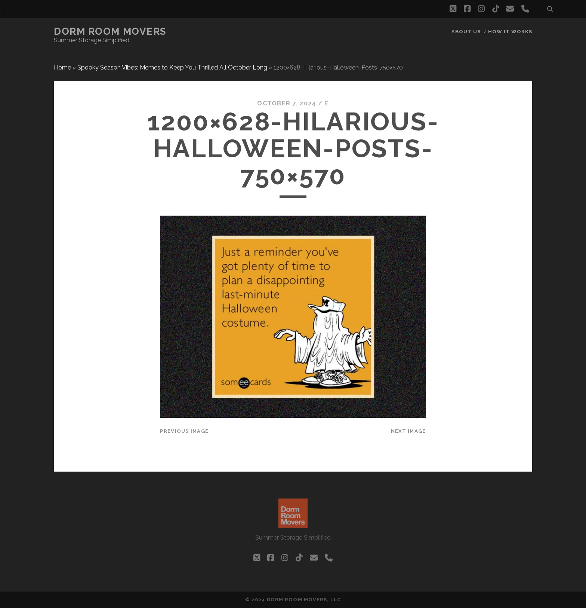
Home (62, 67)
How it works (510, 31)
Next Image (408, 431)
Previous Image (184, 431)
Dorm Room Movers (110, 31)
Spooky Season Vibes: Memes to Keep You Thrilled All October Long (172, 67)
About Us (466, 31)
